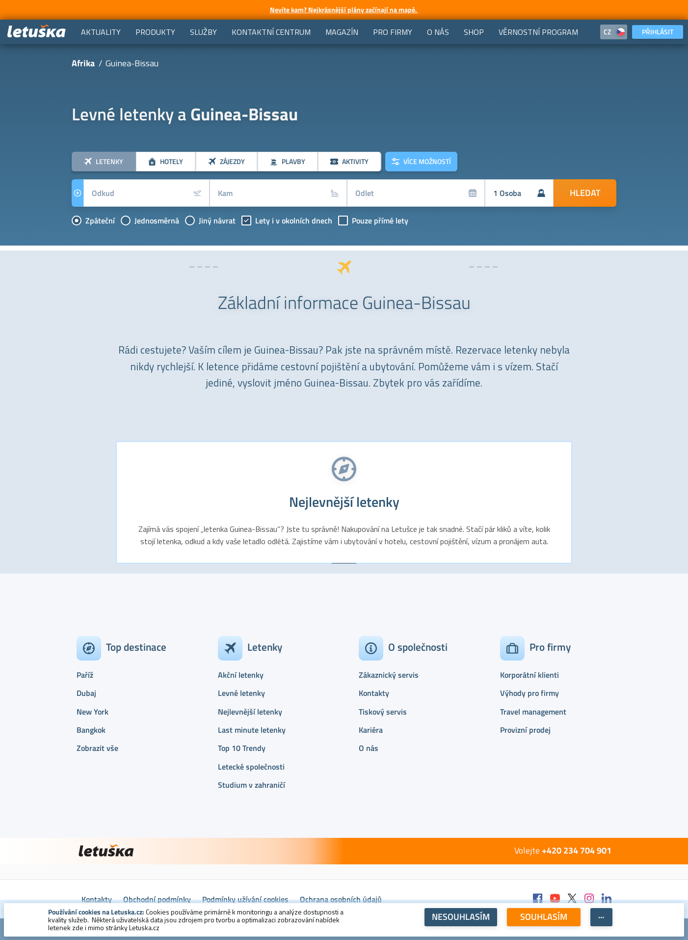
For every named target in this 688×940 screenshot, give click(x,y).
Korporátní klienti (529, 675)
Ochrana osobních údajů (341, 899)
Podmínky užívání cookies (245, 899)
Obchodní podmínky (157, 899)
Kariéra (371, 730)
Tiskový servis (383, 712)
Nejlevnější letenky (250, 712)
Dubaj (86, 693)
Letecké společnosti (251, 767)
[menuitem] (101, 32)
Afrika (83, 63)
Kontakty (374, 693)
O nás (368, 748)
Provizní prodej (525, 730)
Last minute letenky (252, 730)
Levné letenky (241, 693)
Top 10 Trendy (241, 748)
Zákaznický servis (389, 675)
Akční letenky (241, 675)
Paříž (85, 675)
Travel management (533, 712)
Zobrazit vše (97, 748)
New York (92, 712)
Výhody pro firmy (529, 693)
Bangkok (91, 730)
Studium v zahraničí (251, 785)
